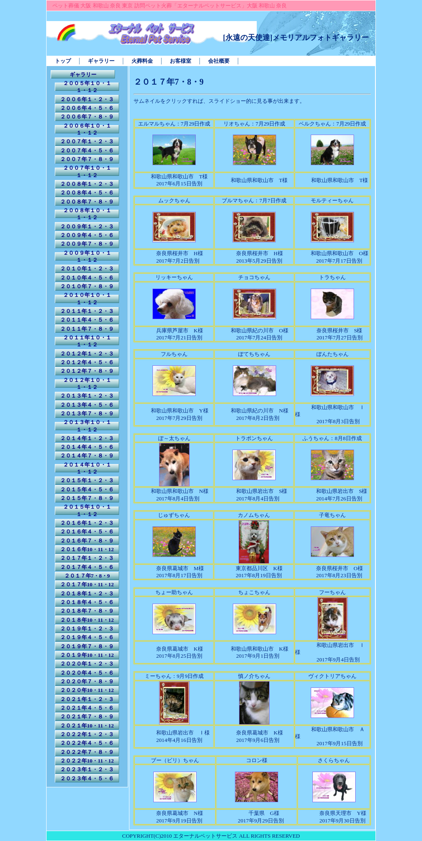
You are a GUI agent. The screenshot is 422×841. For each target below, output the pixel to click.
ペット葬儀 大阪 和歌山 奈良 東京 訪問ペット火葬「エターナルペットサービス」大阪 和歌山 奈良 (169, 5)
